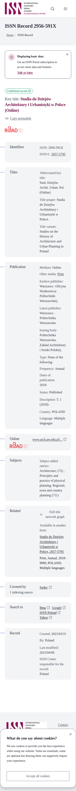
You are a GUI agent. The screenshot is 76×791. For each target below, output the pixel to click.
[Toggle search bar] (52, 8)
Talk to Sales (25, 72)
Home (10, 35)
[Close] (70, 734)
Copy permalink (18, 118)
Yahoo (44, 617)
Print (61, 274)
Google (57, 607)
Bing (43, 607)
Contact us (63, 727)
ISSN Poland (48, 612)
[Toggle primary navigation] (65, 8)
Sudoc (44, 587)
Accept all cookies (38, 776)
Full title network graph (52, 514)
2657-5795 (58, 154)
